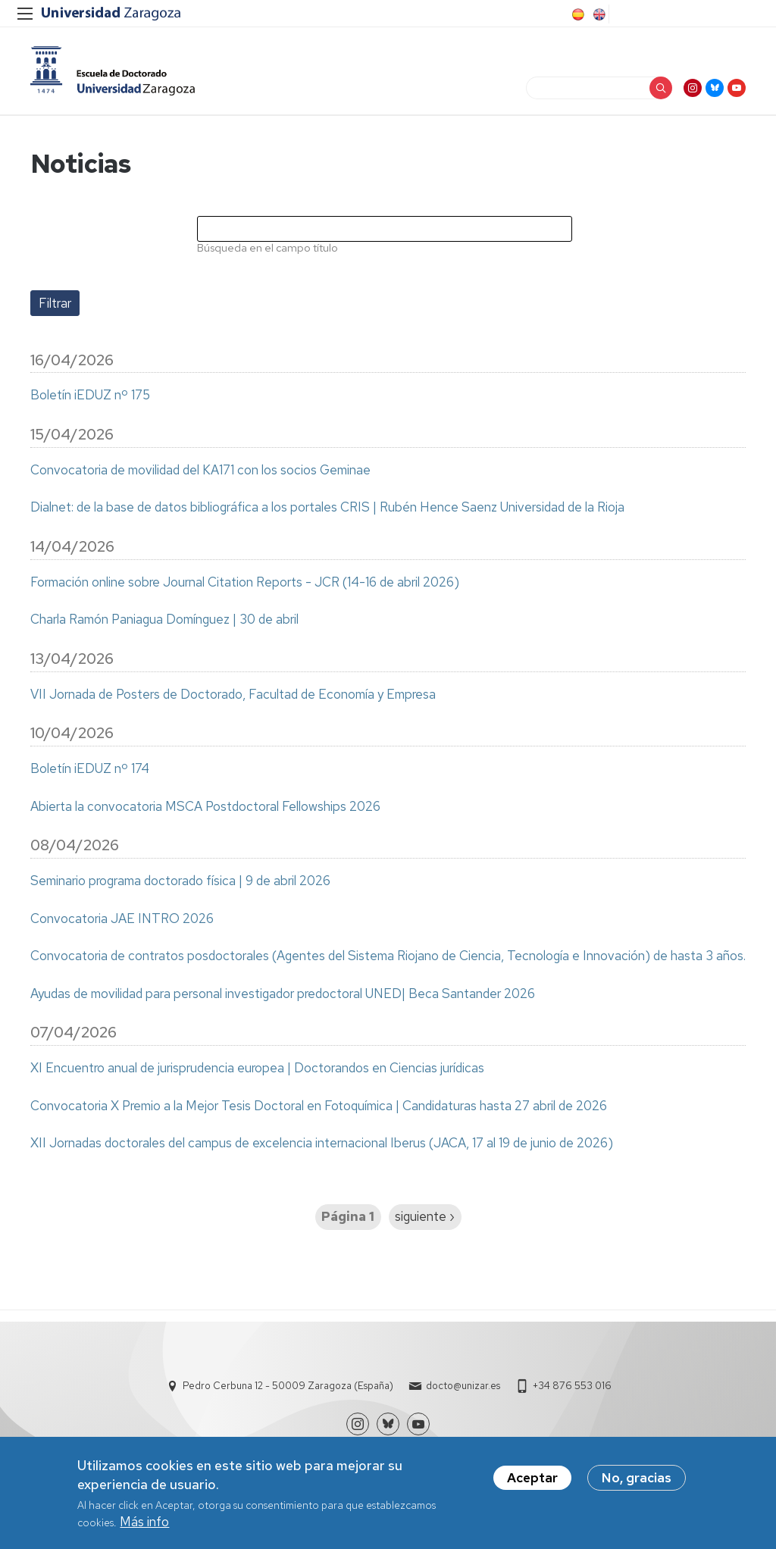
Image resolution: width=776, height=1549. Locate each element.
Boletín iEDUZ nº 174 (89, 769)
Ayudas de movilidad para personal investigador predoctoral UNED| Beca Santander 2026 (282, 994)
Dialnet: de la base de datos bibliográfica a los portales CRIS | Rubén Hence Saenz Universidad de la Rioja (327, 507)
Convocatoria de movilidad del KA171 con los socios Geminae (200, 470)
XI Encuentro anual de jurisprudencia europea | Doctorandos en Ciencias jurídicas (257, 1068)
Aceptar (532, 1480)
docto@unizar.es (463, 1385)
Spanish (576, 14)
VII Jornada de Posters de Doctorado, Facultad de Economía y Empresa (233, 695)
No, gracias (636, 1480)
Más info (144, 1524)
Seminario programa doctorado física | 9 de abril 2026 (180, 881)
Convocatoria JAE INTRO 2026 (122, 919)
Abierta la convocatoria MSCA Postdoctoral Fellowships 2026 (205, 807)
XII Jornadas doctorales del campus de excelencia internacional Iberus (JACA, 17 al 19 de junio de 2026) (321, 1143)
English (598, 14)
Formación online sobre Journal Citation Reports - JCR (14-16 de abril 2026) (244, 582)
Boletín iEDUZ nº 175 (90, 395)
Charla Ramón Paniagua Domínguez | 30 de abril (164, 619)
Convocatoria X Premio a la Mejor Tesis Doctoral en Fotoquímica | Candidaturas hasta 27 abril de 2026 (318, 1106)
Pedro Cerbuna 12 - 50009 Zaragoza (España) (288, 1385)
